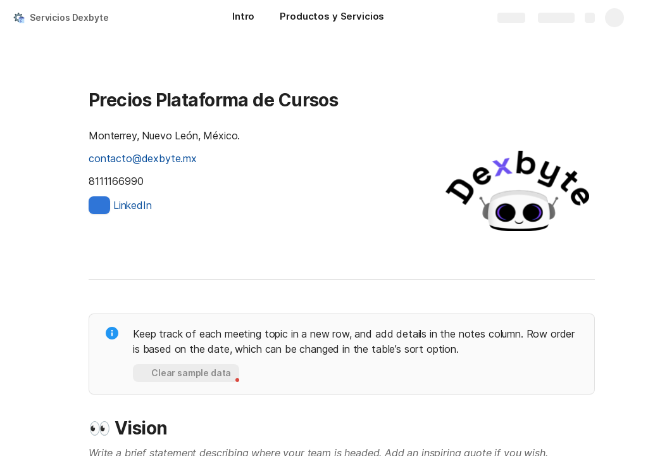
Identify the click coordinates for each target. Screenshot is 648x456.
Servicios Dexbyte (69, 17)
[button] (186, 373)
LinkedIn (132, 205)
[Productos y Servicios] (332, 17)
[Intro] (243, 17)
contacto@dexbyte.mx (143, 158)
